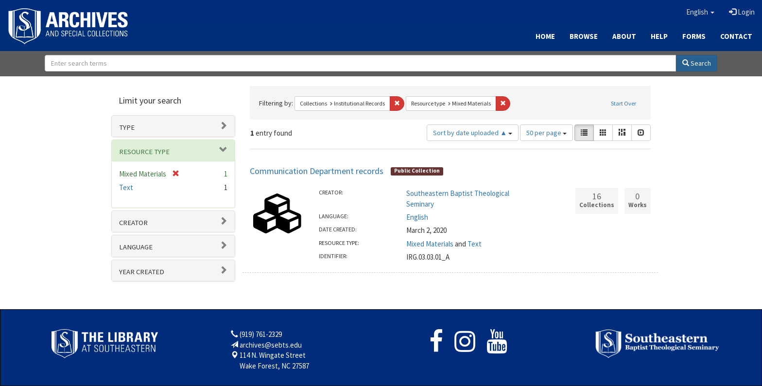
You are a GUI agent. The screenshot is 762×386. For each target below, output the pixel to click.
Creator (133, 222)
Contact (736, 36)
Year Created (141, 271)
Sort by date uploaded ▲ (472, 132)
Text (475, 243)
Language (136, 247)
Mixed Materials (429, 243)
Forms (694, 36)
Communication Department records (316, 170)
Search (696, 63)
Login (742, 12)
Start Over (623, 103)
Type (127, 127)
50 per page (546, 132)
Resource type (144, 151)
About (624, 36)
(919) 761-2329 (261, 334)
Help (659, 36)
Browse (584, 36)
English (417, 217)
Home (545, 36)
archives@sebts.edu (271, 345)
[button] (700, 12)
